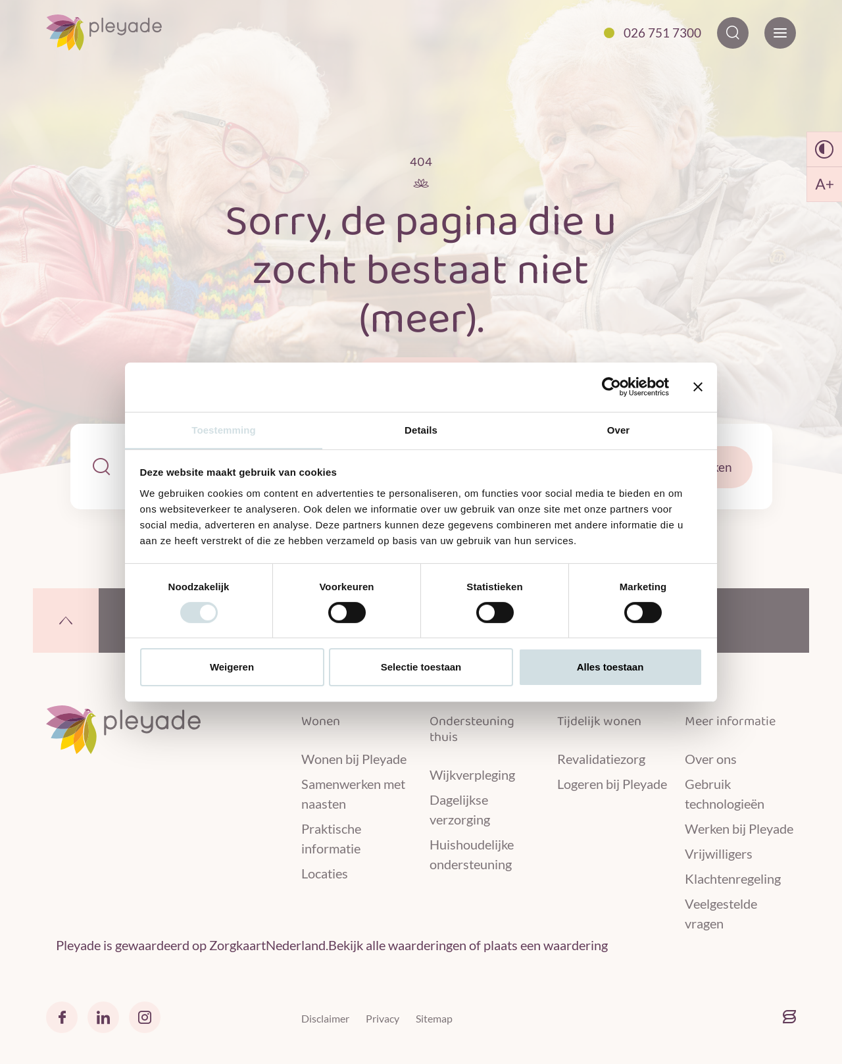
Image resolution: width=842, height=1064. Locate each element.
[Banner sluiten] (698, 386)
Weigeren (232, 667)
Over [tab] (618, 429)
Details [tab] (421, 429)
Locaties (324, 872)
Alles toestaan (610, 667)
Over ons (711, 758)
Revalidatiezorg (601, 758)
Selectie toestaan (421, 667)
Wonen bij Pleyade (354, 758)
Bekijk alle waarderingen (397, 945)
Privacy (382, 1019)
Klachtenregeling (733, 878)
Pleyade (78, 945)
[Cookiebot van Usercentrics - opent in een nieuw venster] (611, 386)
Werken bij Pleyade (739, 828)
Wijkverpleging (472, 774)
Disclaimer (325, 1019)
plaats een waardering (545, 945)
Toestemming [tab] (223, 429)
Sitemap (434, 1019)
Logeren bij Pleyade (612, 783)
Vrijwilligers (719, 853)
